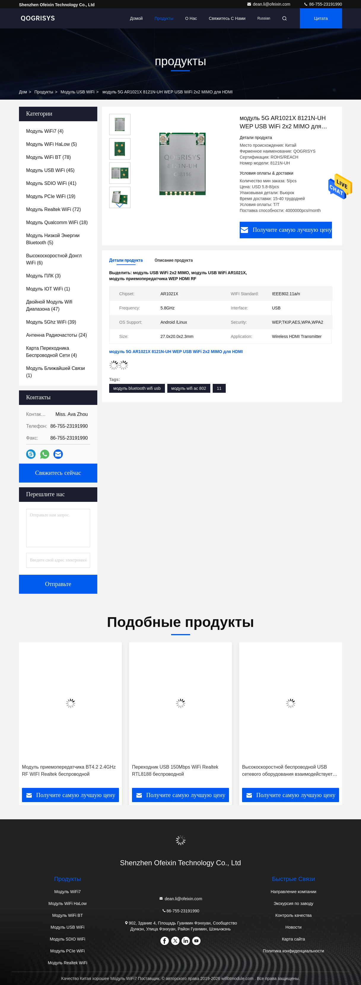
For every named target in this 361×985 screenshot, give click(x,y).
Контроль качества (293, 915)
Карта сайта (293, 939)
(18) (57, 222)
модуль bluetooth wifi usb (137, 388)
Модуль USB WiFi (77, 92)
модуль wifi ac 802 (188, 388)
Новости (293, 927)
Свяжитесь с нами (227, 18)
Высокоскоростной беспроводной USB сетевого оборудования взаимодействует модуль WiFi (287, 771)
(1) (48, 288)
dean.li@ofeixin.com (269, 4)
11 (219, 388)
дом (23, 92)
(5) (51, 144)
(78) (48, 157)
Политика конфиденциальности (293, 951)
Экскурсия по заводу (293, 903)
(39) (51, 322)
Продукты (164, 18)
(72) (53, 209)
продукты (43, 92)
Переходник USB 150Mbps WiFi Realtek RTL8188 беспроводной (175, 770)
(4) (44, 131)
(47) (49, 305)
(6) (54, 259)
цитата (321, 18)
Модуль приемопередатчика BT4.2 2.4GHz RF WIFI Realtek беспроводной (69, 770)
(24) (56, 335)
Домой (136, 18)
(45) (50, 170)
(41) (51, 183)
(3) (43, 275)
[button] (119, 206)
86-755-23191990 (322, 4)
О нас (191, 18)
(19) (50, 196)
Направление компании (293, 891)
